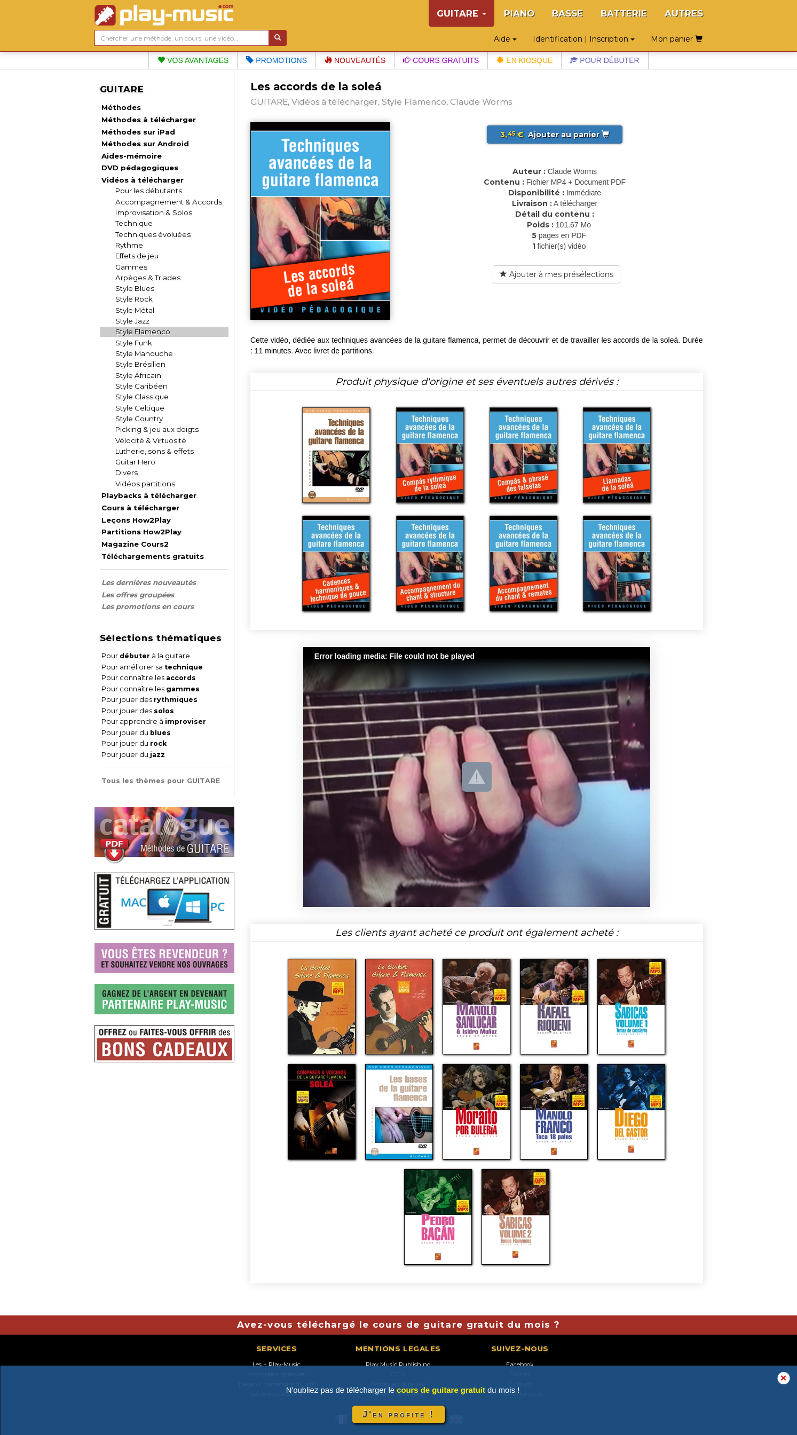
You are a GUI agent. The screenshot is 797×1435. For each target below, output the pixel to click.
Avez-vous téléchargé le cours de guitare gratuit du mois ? (399, 1324)
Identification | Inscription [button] (584, 39)
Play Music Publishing (398, 1364)
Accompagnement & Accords (168, 202)
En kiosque (524, 60)
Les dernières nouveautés (148, 582)
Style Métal (134, 310)
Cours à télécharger (140, 507)
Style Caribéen (141, 386)
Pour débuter (604, 60)
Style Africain (138, 375)
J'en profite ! (398, 1414)
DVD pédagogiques (139, 167)
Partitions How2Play (141, 531)
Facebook (520, 1364)
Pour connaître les (148, 678)
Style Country (139, 418)
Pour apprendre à (153, 722)
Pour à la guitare (145, 656)
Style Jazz (132, 321)
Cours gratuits (441, 60)
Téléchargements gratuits (152, 556)
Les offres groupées (137, 594)
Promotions (276, 60)
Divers (126, 472)
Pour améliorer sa (152, 667)
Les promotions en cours (147, 606)
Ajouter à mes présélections (556, 274)
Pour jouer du (136, 733)
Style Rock (134, 299)
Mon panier (677, 39)
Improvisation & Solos (153, 212)
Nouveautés (355, 60)
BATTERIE (624, 13)
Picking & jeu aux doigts (157, 429)
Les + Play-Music (276, 1364)
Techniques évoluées (153, 234)
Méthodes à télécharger (148, 119)
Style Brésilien (140, 364)
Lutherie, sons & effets (154, 451)
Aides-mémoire (131, 156)
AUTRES (684, 13)
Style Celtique (139, 408)
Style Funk (133, 342)
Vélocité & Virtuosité (150, 440)
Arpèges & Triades (147, 277)
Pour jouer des (149, 700)
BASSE (567, 13)
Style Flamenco (142, 331)
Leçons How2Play (136, 520)
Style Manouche (144, 353)
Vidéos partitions (145, 483)
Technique (134, 223)
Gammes (131, 267)
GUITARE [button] (461, 13)
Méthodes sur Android (145, 143)
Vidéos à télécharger (142, 180)
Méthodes (121, 107)
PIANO (519, 13)
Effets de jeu (137, 255)
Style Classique (142, 396)
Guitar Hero (135, 462)
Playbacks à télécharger (148, 495)
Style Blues (134, 288)
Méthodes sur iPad (138, 132)
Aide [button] (505, 39)
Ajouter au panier (554, 134)
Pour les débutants (148, 190)
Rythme (129, 245)
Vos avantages (192, 60)
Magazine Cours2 (135, 544)
